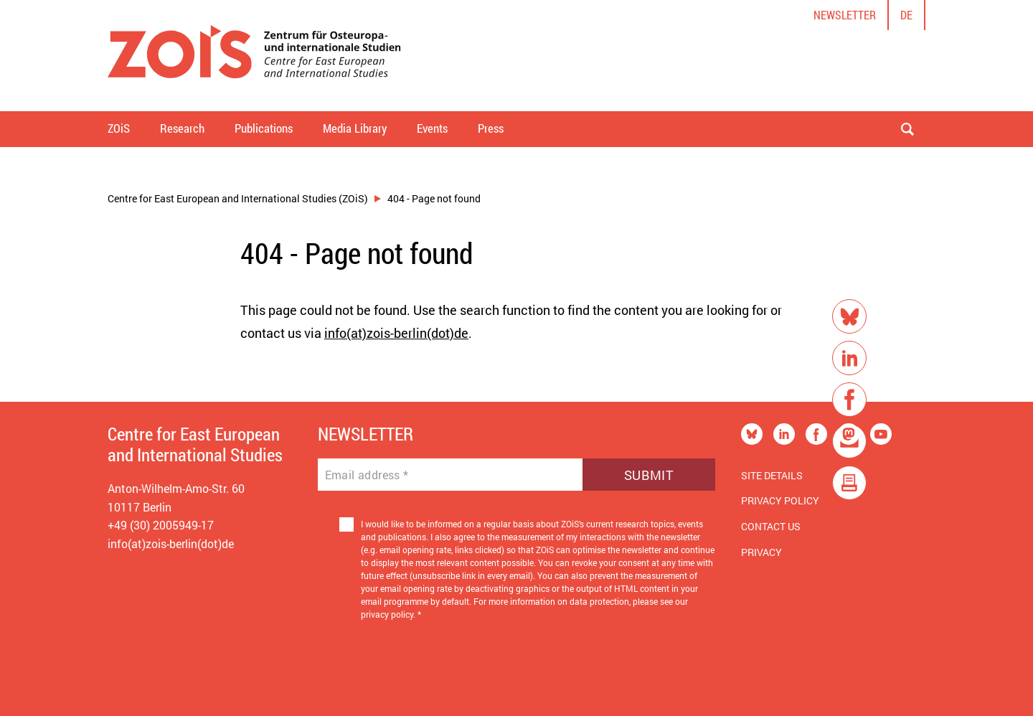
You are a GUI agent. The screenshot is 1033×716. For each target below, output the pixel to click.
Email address (367, 475)
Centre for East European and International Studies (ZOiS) (238, 198)
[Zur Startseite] (254, 55)
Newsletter (844, 14)
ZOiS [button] (119, 128)
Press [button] (491, 128)
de (906, 14)
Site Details (772, 475)
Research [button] (182, 128)
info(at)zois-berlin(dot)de (396, 332)
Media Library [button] (355, 128)
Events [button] (432, 128)
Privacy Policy (780, 500)
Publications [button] (264, 128)
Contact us (771, 526)
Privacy (761, 552)
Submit (649, 475)
